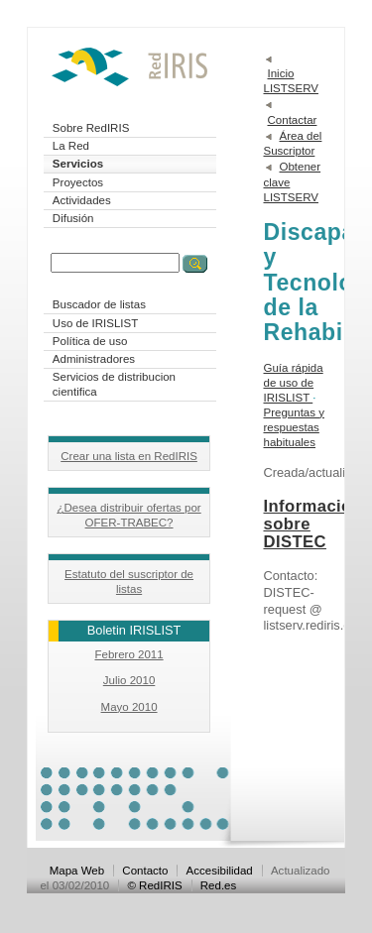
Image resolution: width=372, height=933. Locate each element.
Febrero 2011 (128, 654)
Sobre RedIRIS (91, 128)
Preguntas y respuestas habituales (294, 427)
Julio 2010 (129, 680)
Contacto (145, 870)
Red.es (218, 885)
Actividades (82, 200)
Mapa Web (77, 870)
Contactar (292, 120)
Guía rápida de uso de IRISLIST (293, 383)
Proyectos (78, 182)
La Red (71, 146)
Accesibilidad (219, 870)
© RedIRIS (154, 885)
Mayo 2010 (129, 707)
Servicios (78, 164)
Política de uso (90, 341)
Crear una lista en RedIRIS (129, 456)
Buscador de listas (99, 304)
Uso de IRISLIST (95, 323)
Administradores (94, 359)
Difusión (73, 218)
